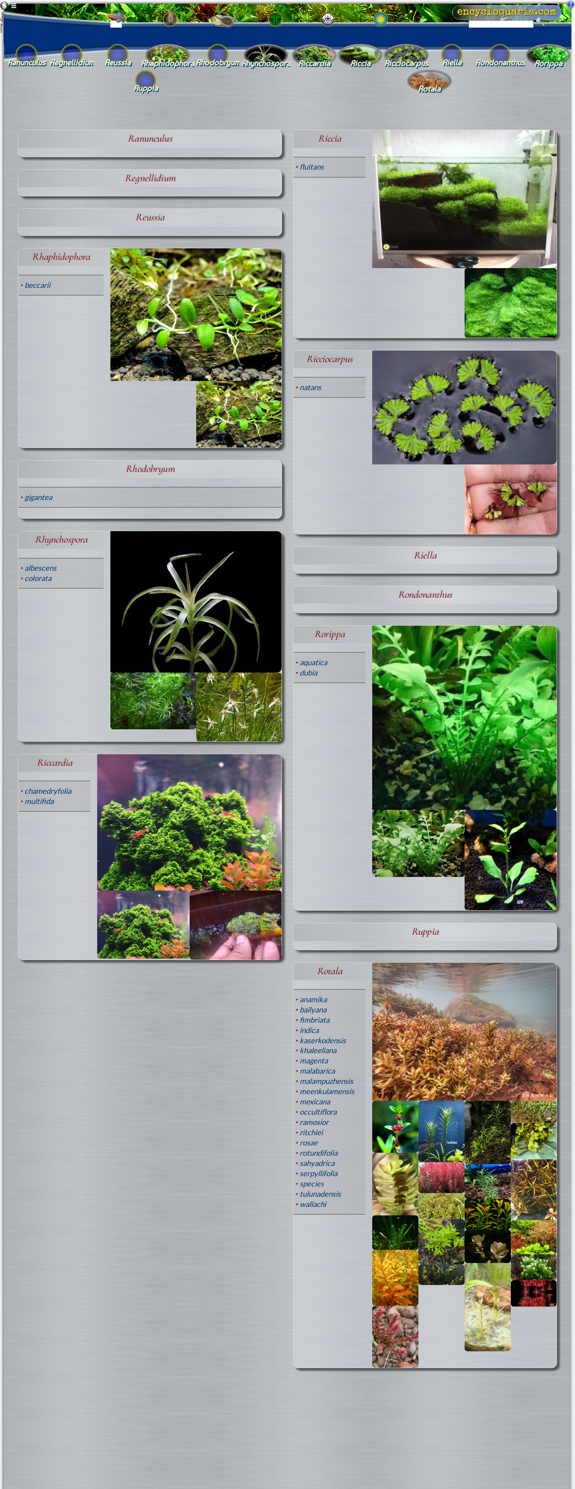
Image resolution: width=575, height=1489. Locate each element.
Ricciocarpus (329, 359)
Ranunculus (150, 139)
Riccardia (54, 763)
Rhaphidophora (61, 257)
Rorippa (329, 634)
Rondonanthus (425, 595)
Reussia (149, 217)
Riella (425, 555)
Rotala (329, 971)
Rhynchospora (61, 540)
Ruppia (425, 932)
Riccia (329, 139)
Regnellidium (150, 178)
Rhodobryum (150, 469)
